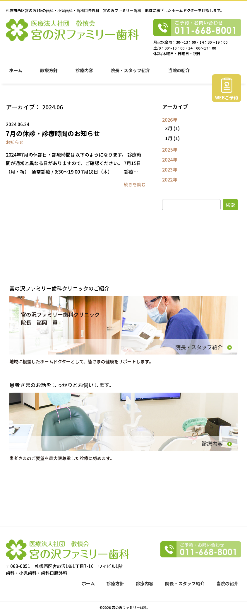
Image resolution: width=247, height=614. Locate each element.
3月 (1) (172, 128)
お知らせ (14, 142)
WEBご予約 (226, 102)
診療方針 (49, 74)
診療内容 (85, 74)
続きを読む (135, 184)
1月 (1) (172, 138)
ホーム (15, 74)
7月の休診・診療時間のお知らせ (53, 133)
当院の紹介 (180, 74)
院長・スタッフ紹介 (131, 74)
